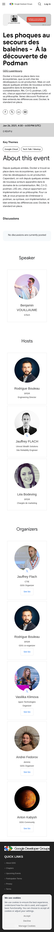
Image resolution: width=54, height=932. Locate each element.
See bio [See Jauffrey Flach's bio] (27, 591)
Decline (27, 920)
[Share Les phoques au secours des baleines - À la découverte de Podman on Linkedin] (18, 111)
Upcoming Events (13, 873)
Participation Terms (14, 878)
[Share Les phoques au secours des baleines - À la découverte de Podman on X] (12, 111)
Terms (8, 889)
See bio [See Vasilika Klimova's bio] (27, 712)
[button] (39, 4)
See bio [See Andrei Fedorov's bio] (27, 772)
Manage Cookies (27, 925)
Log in (47, 4)
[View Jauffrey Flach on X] (27, 571)
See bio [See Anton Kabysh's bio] (27, 828)
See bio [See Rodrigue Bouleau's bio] (27, 652)
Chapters (10, 868)
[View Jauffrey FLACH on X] (27, 436)
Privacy (9, 884)
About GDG (11, 863)
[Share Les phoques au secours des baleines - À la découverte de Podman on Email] (25, 111)
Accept (27, 915)
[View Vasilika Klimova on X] (27, 691)
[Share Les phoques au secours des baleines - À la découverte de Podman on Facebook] (5, 111)
